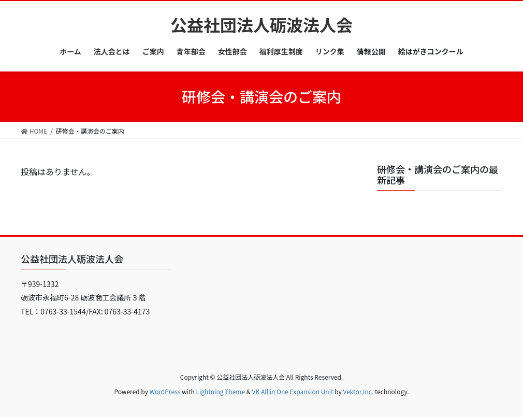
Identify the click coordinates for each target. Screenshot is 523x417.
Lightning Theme (220, 391)
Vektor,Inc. (358, 391)
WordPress (165, 391)
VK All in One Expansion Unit (292, 391)
